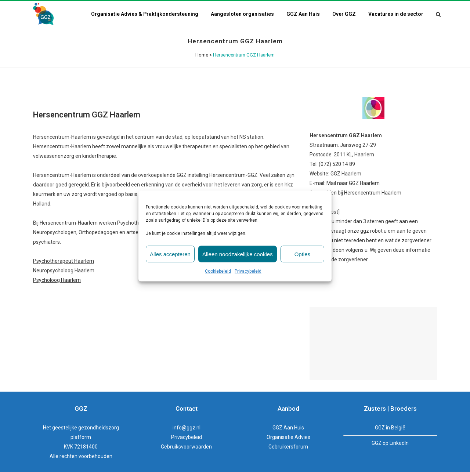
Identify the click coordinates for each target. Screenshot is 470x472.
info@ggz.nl (186, 428)
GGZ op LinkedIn (390, 443)
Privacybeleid (248, 271)
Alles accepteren (170, 254)
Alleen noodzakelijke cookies (237, 254)
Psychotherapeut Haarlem (63, 261)
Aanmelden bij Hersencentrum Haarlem (355, 193)
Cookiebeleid (218, 271)
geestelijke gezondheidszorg (85, 428)
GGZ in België (390, 428)
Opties (302, 254)
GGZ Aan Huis (288, 428)
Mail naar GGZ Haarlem (353, 183)
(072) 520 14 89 (337, 164)
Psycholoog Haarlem (57, 280)
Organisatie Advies (288, 437)
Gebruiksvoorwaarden (186, 447)
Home (201, 55)
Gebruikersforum (288, 447)
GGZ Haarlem (345, 174)
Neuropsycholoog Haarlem (63, 270)
